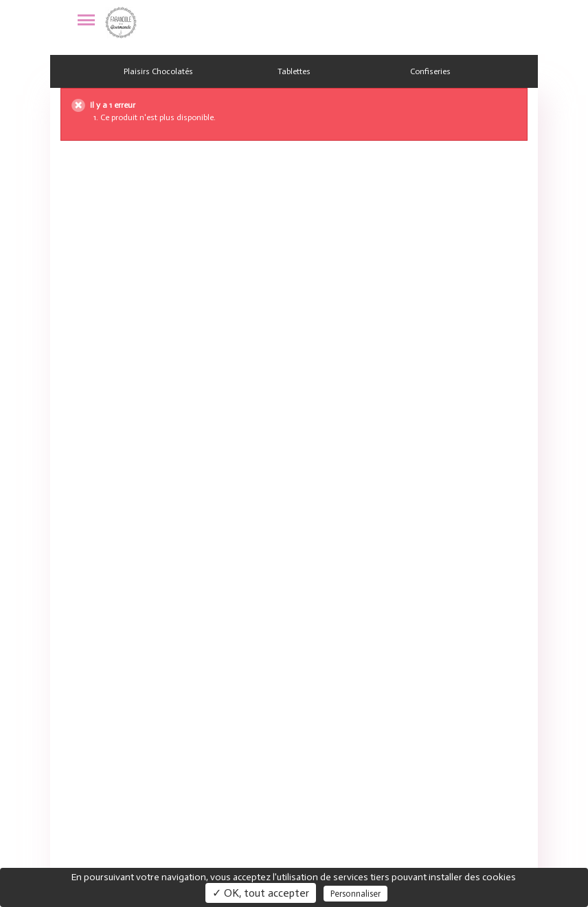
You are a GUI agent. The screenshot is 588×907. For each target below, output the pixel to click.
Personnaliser (355, 893)
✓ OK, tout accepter (260, 892)
